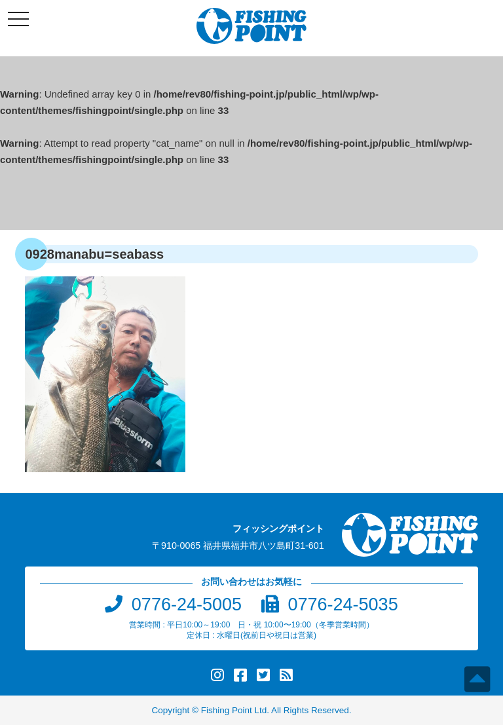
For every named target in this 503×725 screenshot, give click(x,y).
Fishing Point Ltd (234, 710)
